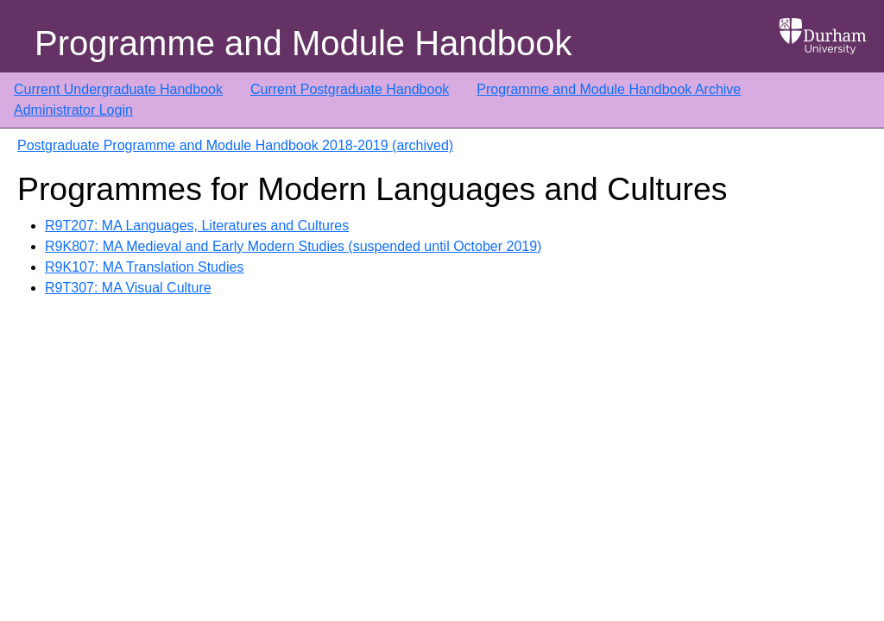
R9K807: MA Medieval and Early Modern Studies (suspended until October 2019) (293, 246)
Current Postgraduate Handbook (349, 89)
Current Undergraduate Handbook (118, 89)
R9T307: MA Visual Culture (128, 287)
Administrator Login (73, 110)
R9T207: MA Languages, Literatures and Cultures (197, 225)
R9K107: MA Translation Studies (144, 267)
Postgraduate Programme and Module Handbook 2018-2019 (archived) (235, 145)
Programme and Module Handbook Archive (609, 89)
